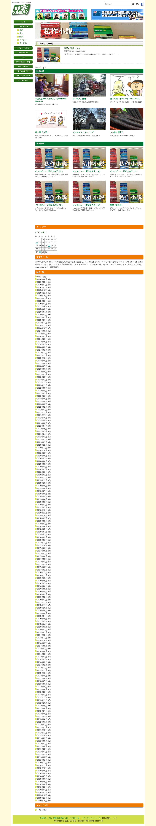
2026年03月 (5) (44, 282)
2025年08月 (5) (44, 301)
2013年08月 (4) (44, 678)
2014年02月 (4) (44, 662)
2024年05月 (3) (44, 342)
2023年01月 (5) (44, 380)
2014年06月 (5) (44, 651)
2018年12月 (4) (44, 510)
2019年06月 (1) (44, 494)
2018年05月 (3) (44, 529)
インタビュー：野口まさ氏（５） (49, 171)
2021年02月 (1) (44, 439)
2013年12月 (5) (44, 667)
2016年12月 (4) (44, 572)
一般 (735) (41, 810)
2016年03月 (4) (44, 594)
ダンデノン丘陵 (79, 99)
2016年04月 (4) (44, 591)
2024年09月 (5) (44, 331)
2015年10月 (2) (44, 608)
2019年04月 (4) (44, 499)
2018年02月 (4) (44, 537)
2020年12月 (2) (44, 445)
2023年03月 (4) (44, 374)
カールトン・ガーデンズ (83, 132)
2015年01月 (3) (44, 632)
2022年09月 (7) (44, 388)
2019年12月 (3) (44, 477)
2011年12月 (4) (44, 730)
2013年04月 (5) (44, 689)
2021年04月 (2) (44, 434)
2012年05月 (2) (44, 716)
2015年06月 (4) (44, 619)
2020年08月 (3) (44, 456)
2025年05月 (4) (44, 309)
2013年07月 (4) (44, 681)
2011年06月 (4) (44, 746)
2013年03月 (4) (44, 692)
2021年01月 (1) (44, 442)
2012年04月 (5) (44, 719)
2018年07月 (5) (44, 524)
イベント (23, 40)
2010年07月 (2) (44, 776)
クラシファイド (23, 26)
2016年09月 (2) (44, 581)
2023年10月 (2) (44, 358)
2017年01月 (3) (44, 570)
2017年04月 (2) (44, 562)
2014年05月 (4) (44, 654)
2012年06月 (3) (44, 714)
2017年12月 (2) (44, 543)
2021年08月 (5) (44, 423)
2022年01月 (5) (44, 410)
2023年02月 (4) (44, 377)
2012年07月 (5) (44, 711)
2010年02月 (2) (44, 790)
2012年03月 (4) (44, 722)
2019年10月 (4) (44, 483)
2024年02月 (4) (44, 347)
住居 (21, 30)
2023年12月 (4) (44, 352)
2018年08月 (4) (44, 521)
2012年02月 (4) (44, 724)
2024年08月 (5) (44, 333)
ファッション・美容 (23, 62)
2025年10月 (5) (44, 295)
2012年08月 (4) (44, 708)
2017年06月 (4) (44, 556)
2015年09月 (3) (44, 610)
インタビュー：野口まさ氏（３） (124, 171)
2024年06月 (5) (44, 339)
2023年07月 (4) (44, 366)
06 (37, 243)
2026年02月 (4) (44, 285)
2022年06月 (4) (44, 396)
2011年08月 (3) (44, 741)
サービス (23, 43)
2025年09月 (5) (44, 298)
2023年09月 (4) (44, 361)
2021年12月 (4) (44, 412)
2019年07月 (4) (44, 491)
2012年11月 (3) (44, 700)
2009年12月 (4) (44, 795)
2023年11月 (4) (44, 355)
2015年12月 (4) (44, 602)
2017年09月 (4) (44, 548)
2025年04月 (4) (44, 312)
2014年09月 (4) (44, 643)
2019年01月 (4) (44, 507)
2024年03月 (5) (44, 344)
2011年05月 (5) (44, 749)
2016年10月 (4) (44, 578)
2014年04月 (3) (44, 657)
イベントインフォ (23, 48)
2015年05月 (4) (44, 621)
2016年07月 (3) (44, 583)
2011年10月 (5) (44, 735)
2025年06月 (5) (44, 306)
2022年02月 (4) (44, 407)
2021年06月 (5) (44, 429)
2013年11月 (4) (44, 670)
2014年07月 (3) (44, 648)
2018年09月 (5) (44, 518)
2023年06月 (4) (44, 369)
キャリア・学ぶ (23, 66)
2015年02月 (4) (44, 629)
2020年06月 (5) (44, 461)
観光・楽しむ (23, 52)
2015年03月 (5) (44, 627)
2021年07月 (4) (44, 426)
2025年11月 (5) (44, 293)
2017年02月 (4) (44, 567)
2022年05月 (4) (44, 399)
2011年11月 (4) (44, 733)
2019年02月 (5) (44, 505)
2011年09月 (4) (44, 738)
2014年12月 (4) (44, 635)
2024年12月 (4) (44, 323)
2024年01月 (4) (44, 350)
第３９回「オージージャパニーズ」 (125, 99)
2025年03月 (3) (44, 314)
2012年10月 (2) (44, 703)
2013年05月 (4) (44, 686)
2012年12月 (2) (44, 697)
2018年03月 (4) (44, 534)
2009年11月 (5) (44, 798)
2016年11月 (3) (44, 575)
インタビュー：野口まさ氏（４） (87, 171)
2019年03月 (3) (44, 502)
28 (40, 252)
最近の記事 (42, 276)
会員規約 (43, 818)
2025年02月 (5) (44, 317)
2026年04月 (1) (44, 279)
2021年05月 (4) (44, 431)
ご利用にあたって (77, 818)
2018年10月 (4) (44, 515)
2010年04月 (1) (44, 784)
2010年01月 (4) (44, 792)
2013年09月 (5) (44, 676)
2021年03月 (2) (44, 437)
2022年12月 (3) (44, 382)
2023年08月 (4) (44, 363)
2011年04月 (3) (44, 752)
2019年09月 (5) (44, 486)
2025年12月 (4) (44, 290)
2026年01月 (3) (44, 287)
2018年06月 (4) (44, 526)
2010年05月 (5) (44, 782)
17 (49, 246)
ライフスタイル (23, 71)
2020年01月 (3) (44, 475)
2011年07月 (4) (44, 744)
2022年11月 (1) (44, 385)
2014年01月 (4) (44, 665)
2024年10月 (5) (44, 328)
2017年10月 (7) (44, 545)
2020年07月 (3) (44, 458)
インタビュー (23, 80)
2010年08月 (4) (44, 773)
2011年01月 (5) (44, 760)
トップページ (23, 21)
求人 (21, 33)
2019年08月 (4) (44, 488)
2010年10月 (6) (44, 768)
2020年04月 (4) (44, 467)
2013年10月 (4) (44, 673)
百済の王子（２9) (72, 48)
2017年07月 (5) (44, 553)
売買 (21, 36)
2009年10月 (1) (44, 801)
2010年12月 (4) (44, 763)
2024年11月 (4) (44, 325)
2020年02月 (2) (44, 472)
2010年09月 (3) (44, 771)
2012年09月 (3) (44, 705)
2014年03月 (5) (44, 659)
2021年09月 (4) (44, 420)
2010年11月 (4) (44, 765)
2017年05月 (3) (44, 559)
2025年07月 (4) (44, 304)
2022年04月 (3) (44, 401)
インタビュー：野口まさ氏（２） (49, 205)
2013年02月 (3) (44, 695)
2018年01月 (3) (44, 540)
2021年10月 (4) (44, 418)
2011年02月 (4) (44, 757)
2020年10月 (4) (44, 450)
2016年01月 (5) (44, 600)
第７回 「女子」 (42, 132)
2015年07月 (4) (44, 616)
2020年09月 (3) (44, 453)
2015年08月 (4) (44, 613)
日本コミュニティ (23, 75)
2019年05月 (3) (44, 496)
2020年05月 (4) (44, 464)
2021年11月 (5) (44, 415)
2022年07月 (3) (44, 393)
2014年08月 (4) (44, 646)
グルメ (23, 57)
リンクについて (93, 818)
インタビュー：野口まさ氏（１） (87, 205)
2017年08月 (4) (44, 551)
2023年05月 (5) (44, 372)
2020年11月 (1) (44, 448)
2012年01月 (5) (44, 727)
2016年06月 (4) (44, 586)
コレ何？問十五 (116, 132)
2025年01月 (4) (44, 320)
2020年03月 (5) (44, 469)
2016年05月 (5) (44, 589)
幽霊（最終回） (116, 205)
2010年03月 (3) (44, 787)
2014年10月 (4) (44, 640)
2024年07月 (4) (44, 336)
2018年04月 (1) (44, 532)
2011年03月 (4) (44, 754)
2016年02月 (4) (44, 597)
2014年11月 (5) (44, 638)
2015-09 (40, 232)
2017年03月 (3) (44, 564)
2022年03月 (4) (44, 404)
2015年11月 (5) (44, 605)
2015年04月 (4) (44, 624)
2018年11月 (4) (44, 513)
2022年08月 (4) (44, 391)
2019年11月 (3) (44, 480)
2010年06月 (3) (44, 779)
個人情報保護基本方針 (58, 818)
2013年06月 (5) (44, 684)
